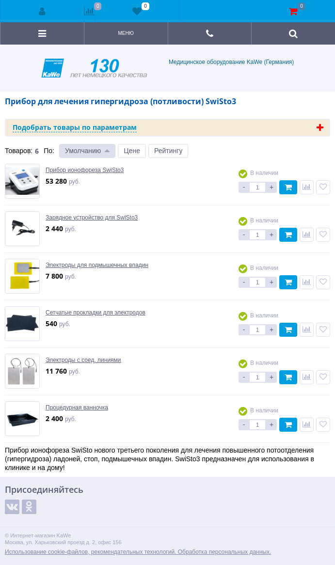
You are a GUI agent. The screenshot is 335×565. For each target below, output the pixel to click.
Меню (125, 33)
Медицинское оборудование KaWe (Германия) (167, 68)
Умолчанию (83, 151)
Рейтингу (168, 151)
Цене (132, 151)
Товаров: (18, 151)
